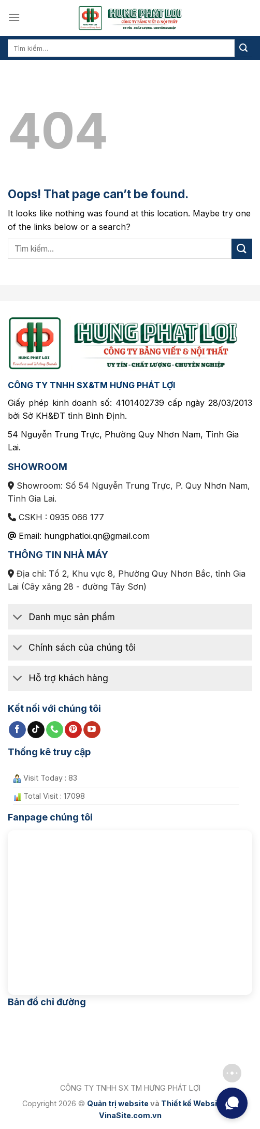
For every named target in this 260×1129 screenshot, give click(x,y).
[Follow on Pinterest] (73, 730)
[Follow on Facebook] (17, 730)
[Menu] (14, 17)
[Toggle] (18, 618)
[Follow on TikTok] (36, 730)
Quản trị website (118, 1103)
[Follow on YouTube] (91, 730)
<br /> (130, 908)
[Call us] (54, 730)
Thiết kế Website (193, 1103)
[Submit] (243, 48)
